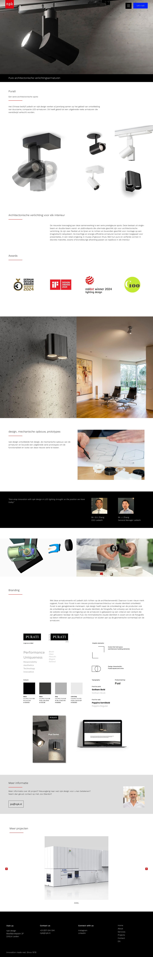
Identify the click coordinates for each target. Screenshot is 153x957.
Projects (121, 935)
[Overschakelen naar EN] (121, 941)
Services (121, 932)
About (120, 928)
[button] (6, 868)
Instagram (82, 930)
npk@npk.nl (45, 933)
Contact (121, 938)
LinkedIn (82, 933)
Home (120, 925)
